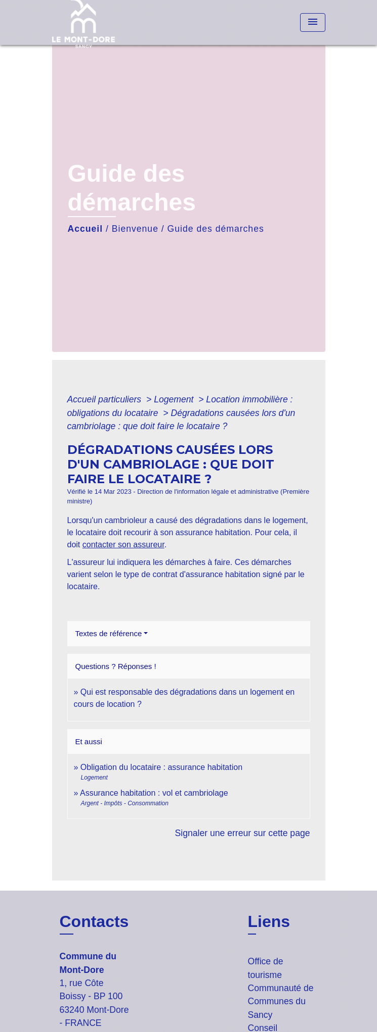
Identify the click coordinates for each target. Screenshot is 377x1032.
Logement (175, 399)
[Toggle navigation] (312, 22)
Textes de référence (108, 633)
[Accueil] (90, 22)
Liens (269, 921)
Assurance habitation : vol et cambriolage (154, 793)
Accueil (85, 229)
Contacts (94, 921)
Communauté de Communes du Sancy (281, 1001)
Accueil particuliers (105, 399)
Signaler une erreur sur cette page (242, 833)
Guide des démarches (215, 229)
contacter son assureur (123, 544)
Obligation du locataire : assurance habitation (161, 767)
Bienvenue (135, 229)
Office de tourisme (265, 967)
